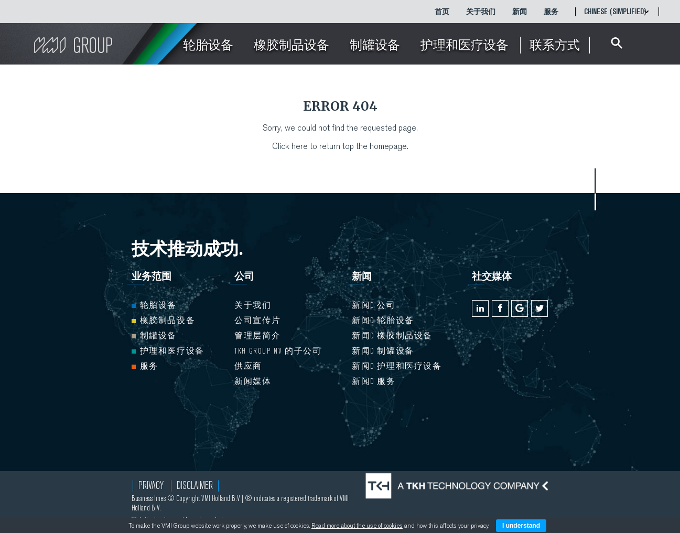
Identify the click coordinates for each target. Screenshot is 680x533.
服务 (551, 11)
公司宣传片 (257, 320)
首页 (442, 11)
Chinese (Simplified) (615, 11)
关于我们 (480, 11)
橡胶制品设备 (164, 320)
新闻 (519, 11)
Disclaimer (195, 485)
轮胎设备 (154, 305)
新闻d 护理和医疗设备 (397, 366)
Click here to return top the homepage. (340, 146)
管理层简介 (257, 335)
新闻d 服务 (374, 381)
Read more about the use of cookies (357, 525)
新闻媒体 (252, 381)
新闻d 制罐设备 (383, 351)
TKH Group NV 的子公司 (277, 351)
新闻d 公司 (374, 305)
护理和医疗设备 (168, 351)
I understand (521, 525)
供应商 (248, 366)
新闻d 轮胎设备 (383, 320)
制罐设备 (154, 335)
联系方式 (555, 45)
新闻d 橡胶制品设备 (392, 335)
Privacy (151, 485)
